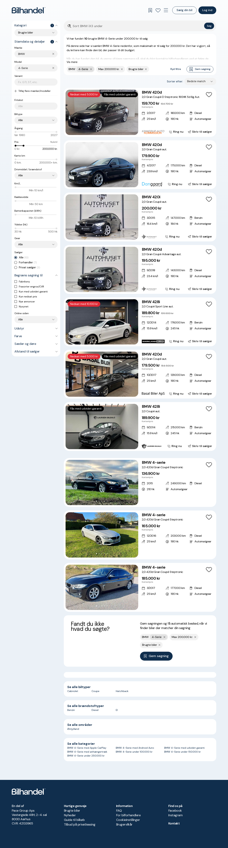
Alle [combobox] (20, 120)
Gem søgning (200, 69)
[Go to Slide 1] (96, 183)
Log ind (207, 10)
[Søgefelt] (138, 26)
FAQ (119, 811)
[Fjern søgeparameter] (122, 69)
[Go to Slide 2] (99, 183)
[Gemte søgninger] (150, 10)
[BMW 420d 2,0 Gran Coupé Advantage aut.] (140, 269)
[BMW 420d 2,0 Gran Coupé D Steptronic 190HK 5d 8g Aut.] (140, 112)
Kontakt (174, 823)
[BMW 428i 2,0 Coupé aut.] (140, 426)
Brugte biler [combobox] (25, 32)
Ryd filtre (175, 69)
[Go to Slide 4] (104, 183)
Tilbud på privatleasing (79, 824)
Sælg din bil (184, 10)
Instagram (175, 815)
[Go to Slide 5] (107, 183)
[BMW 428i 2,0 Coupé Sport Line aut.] (140, 321)
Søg (209, 25)
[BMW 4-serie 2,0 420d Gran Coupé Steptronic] (140, 482)
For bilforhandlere (128, 815)
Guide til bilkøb (74, 820)
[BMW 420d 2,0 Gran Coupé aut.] (140, 164)
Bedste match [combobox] (196, 81)
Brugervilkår (124, 824)
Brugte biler (72, 811)
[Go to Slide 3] (101, 183)
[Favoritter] (158, 10)
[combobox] (38, 54)
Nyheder (70, 815)
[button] (102, 112)
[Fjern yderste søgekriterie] (91, 69)
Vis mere (72, 62)
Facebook (175, 811)
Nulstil (53, 142)
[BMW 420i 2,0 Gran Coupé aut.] (140, 217)
